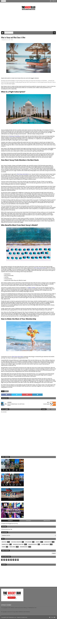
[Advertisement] (28, 20)
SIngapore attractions (18, 544)
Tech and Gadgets (45, 544)
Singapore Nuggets (32, 544)
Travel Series (12, 546)
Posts (7, 391)
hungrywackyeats (24, 546)
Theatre (3, 546)
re (28, 575)
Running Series (5, 544)
